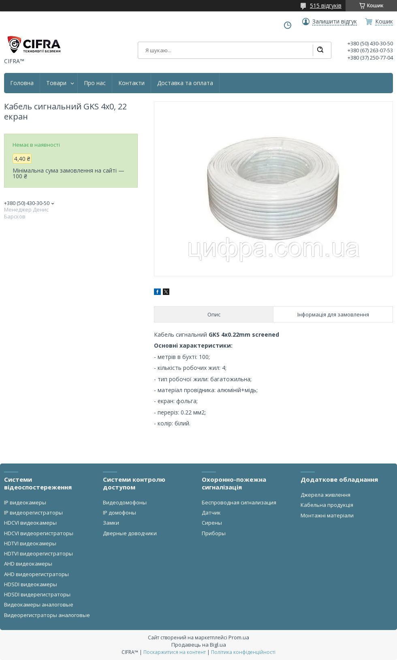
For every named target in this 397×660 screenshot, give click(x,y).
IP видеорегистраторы (33, 512)
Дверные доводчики (130, 533)
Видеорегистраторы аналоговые (47, 615)
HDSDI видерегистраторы (37, 594)
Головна (22, 83)
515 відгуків (326, 5)
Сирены (212, 522)
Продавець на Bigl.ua (198, 644)
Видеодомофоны (125, 502)
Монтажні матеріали (327, 515)
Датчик (211, 512)
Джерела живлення (325, 494)
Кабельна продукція (327, 504)
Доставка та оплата (185, 83)
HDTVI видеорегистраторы (38, 553)
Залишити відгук (334, 21)
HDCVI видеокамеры (30, 522)
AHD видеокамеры (28, 563)
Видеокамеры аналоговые (38, 604)
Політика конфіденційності (243, 652)
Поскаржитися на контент (174, 652)
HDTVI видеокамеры (30, 543)
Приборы (214, 533)
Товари (56, 83)
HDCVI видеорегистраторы (38, 533)
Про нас (95, 83)
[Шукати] (320, 50)
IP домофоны (119, 512)
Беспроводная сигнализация (239, 502)
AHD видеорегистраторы (36, 574)
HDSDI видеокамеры (30, 584)
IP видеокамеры (25, 502)
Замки (111, 522)
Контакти (131, 83)
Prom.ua (238, 637)
